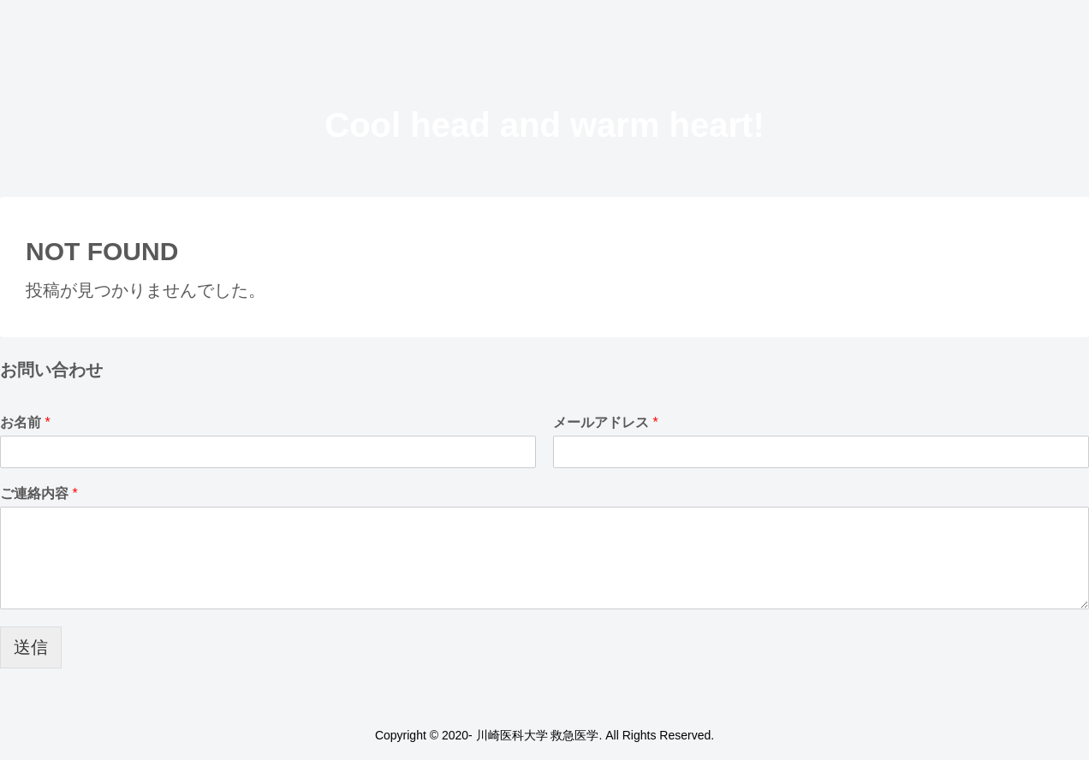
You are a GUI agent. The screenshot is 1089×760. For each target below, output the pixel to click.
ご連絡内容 (39, 493)
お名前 (25, 422)
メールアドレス (605, 422)
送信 (31, 647)
